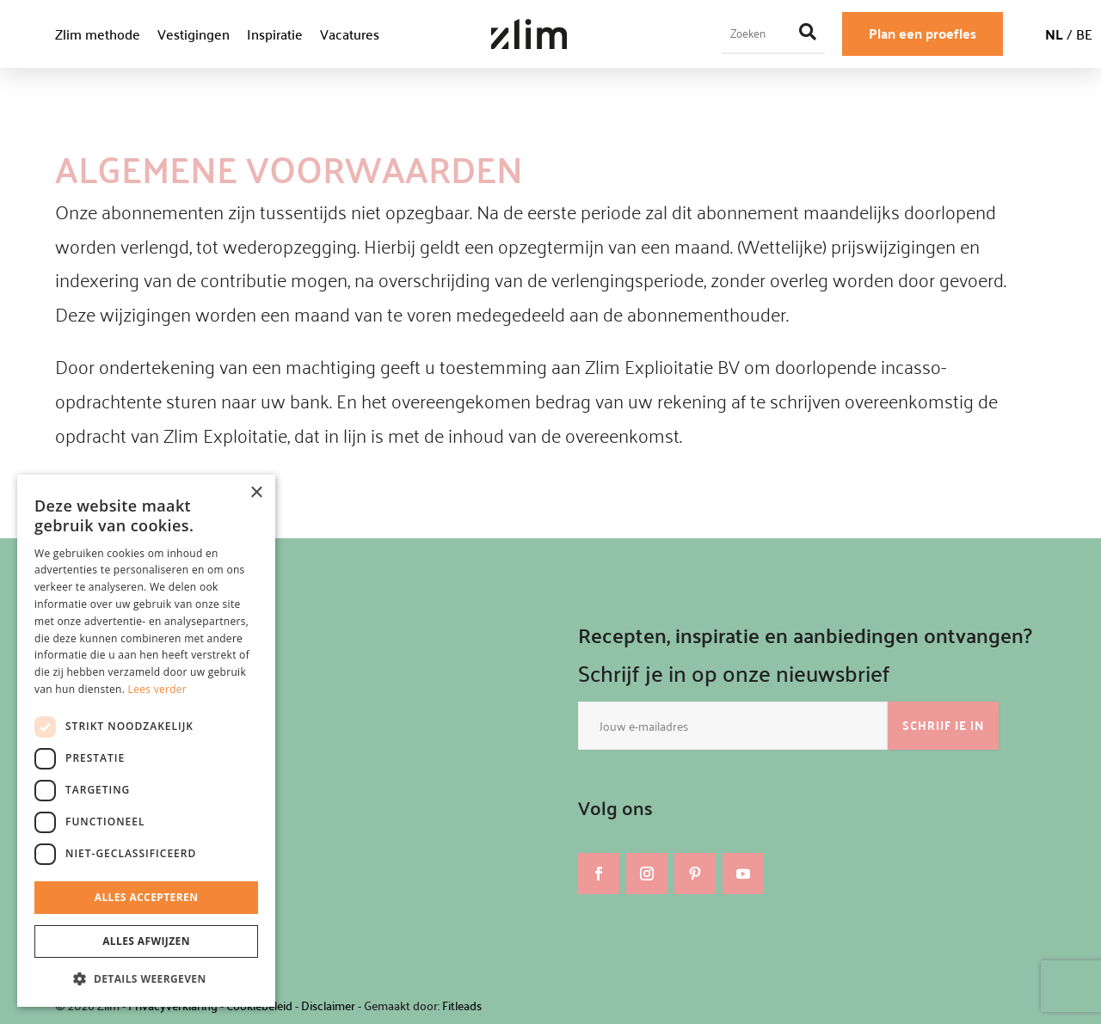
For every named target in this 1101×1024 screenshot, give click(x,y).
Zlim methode (97, 34)
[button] (146, 979)
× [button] (255, 493)
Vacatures (349, 33)
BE (1084, 33)
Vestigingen (193, 34)
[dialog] (146, 741)
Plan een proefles (922, 33)
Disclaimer (328, 1005)
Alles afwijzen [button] (146, 941)
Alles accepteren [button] (147, 897)
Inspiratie (275, 33)
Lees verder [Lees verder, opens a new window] (158, 689)
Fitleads (462, 1005)
